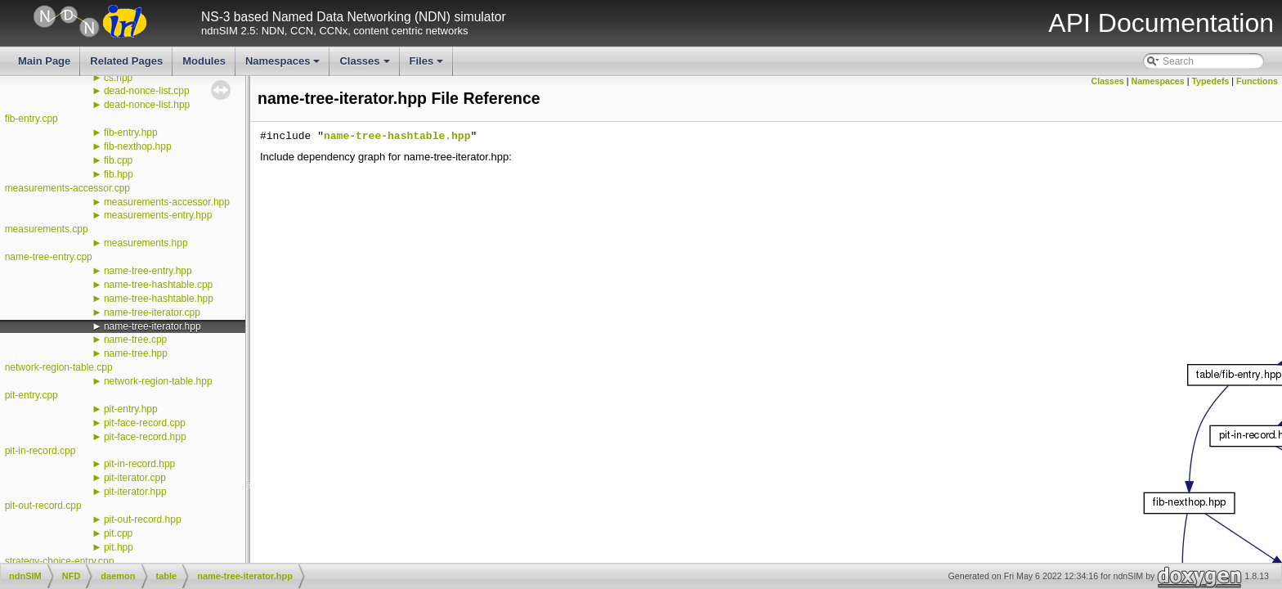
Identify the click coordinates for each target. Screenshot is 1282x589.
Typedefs (1210, 81)
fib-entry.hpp (131, 132)
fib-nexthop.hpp (138, 146)
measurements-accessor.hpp (167, 202)
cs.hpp (118, 77)
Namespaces (284, 65)
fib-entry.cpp (31, 118)
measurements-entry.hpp (158, 215)
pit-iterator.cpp (135, 477)
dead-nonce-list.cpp (147, 91)
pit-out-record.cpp (43, 505)
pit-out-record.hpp (143, 519)
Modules (204, 61)
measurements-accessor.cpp (67, 188)
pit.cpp (118, 533)
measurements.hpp (146, 243)
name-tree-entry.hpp (148, 271)
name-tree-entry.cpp (48, 257)
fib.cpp (118, 160)
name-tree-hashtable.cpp (158, 284)
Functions (1257, 81)
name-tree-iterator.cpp (152, 312)
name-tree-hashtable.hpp (158, 298)
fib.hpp (118, 174)
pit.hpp (118, 547)
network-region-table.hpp (158, 381)
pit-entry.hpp (131, 409)
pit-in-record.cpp (40, 450)
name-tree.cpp (135, 339)
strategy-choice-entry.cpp (59, 561)
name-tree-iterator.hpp (152, 326)
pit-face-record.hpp (145, 437)
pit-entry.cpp (31, 395)
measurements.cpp (46, 229)
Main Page (44, 61)
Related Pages (126, 61)
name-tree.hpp (136, 353)
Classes (365, 65)
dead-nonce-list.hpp (147, 104)
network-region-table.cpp (59, 367)
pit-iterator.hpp (135, 491)
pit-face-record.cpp (145, 423)
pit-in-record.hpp (139, 464)
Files (428, 65)
